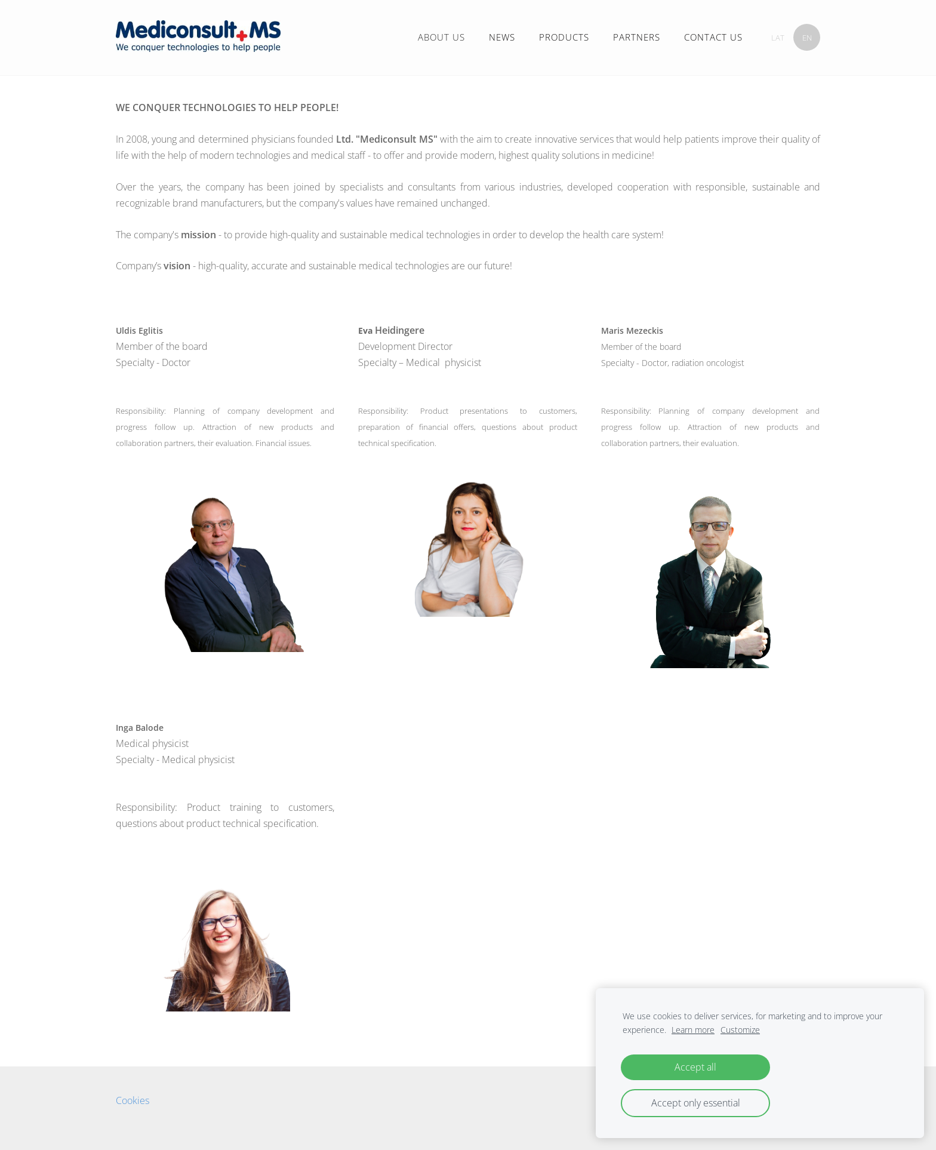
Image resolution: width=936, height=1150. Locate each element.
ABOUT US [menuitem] (441, 37)
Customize (740, 1029)
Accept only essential (695, 1102)
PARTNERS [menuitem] (636, 37)
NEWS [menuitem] (502, 37)
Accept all (695, 1067)
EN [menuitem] (807, 37)
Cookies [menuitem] (132, 1100)
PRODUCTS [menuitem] (564, 37)
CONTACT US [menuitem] (713, 37)
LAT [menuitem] (777, 37)
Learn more (693, 1029)
